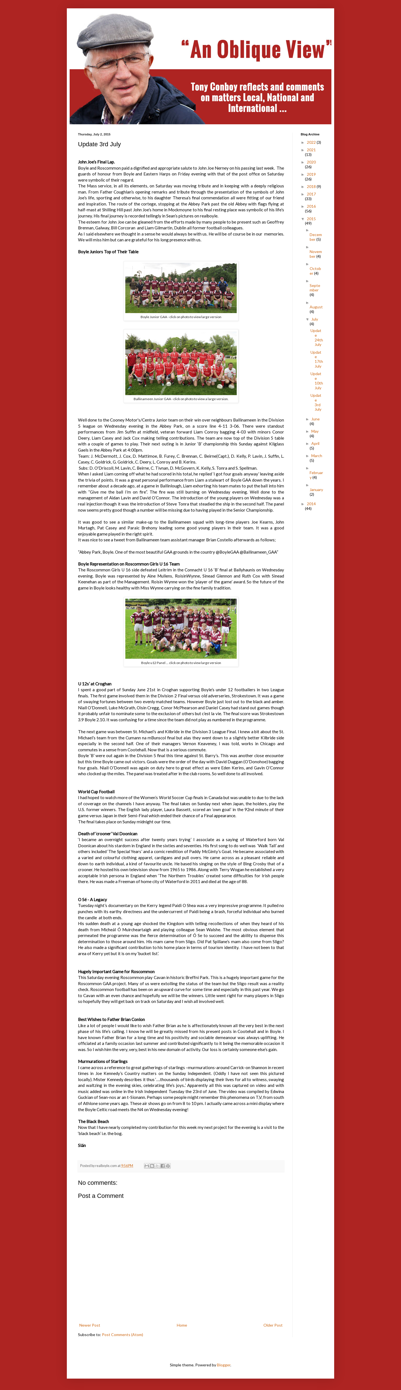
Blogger (223, 1364)
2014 (311, 503)
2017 (311, 194)
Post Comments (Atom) (122, 1334)
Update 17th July (316, 359)
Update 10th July (316, 380)
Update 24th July (316, 337)
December (316, 237)
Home (182, 1325)
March (316, 455)
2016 (311, 206)
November (316, 254)
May (315, 431)
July (314, 319)
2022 (312, 142)
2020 (311, 162)
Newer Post (89, 1325)
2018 (312, 186)
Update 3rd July (315, 402)
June (315, 419)
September (315, 288)
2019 (311, 174)
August (316, 306)
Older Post (273, 1325)
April (315, 443)
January (316, 489)
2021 (311, 149)
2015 (311, 218)
